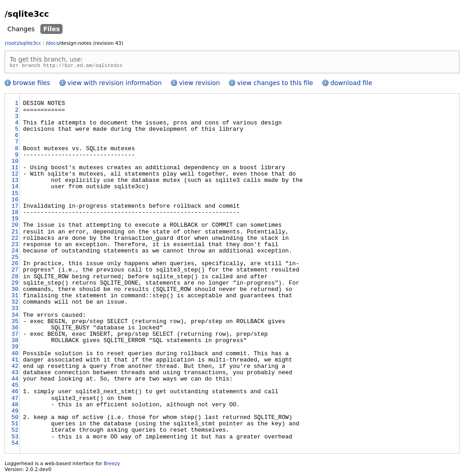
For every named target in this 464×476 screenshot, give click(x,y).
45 (14, 387)
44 (14, 380)
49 (14, 413)
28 (14, 278)
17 (14, 208)
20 (14, 227)
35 (14, 323)
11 (14, 169)
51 (14, 425)
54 (14, 445)
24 (14, 252)
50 (14, 419)
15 (14, 195)
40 (14, 355)
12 (14, 175)
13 (14, 182)
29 (14, 285)
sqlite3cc (30, 43)
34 (14, 317)
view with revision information (115, 84)
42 (14, 368)
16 (14, 201)
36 (14, 329)
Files (51, 29)
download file (351, 84)
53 (14, 438)
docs (53, 43)
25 (14, 259)
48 (14, 406)
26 (14, 265)
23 (14, 246)
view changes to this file (275, 84)
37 (14, 336)
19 (14, 220)
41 (14, 361)
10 (14, 163)
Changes (20, 29)
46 (14, 393)
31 (14, 297)
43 (14, 374)
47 (14, 400)
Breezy (112, 465)
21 (14, 233)
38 (14, 342)
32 (14, 304)
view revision (199, 84)
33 (14, 310)
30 (14, 291)
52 (14, 432)
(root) (11, 43)
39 (14, 348)
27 (14, 271)
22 (14, 240)
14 (14, 188)
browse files (31, 84)
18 (14, 214)
